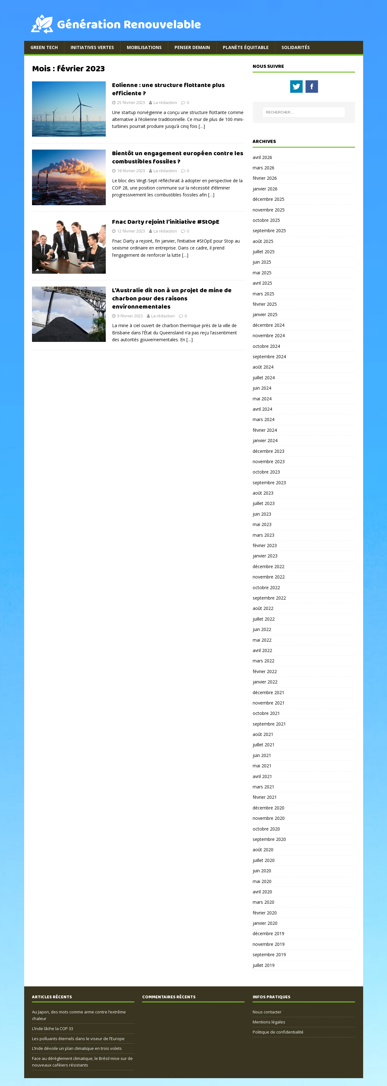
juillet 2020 (264, 860)
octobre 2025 (266, 220)
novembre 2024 (269, 335)
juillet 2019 (264, 965)
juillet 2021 (264, 745)
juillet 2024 (264, 378)
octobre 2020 (266, 829)
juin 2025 (262, 262)
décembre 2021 (268, 692)
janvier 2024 (265, 440)
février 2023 (265, 545)
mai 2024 (262, 399)
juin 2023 (262, 514)
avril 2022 (262, 650)
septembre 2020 (269, 839)
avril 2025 (262, 283)
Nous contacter (267, 1012)
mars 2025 (263, 294)
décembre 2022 (268, 566)
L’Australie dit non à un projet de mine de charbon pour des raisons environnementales (172, 299)
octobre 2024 (266, 346)
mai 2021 (262, 766)
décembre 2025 (268, 199)
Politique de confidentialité (278, 1032)
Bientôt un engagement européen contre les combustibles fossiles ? (177, 158)
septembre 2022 (269, 598)
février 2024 (265, 430)
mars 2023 (263, 535)
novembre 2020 (269, 818)
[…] (202, 126)
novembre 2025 (269, 210)
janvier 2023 (265, 556)
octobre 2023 (266, 472)
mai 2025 (262, 273)
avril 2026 (262, 157)
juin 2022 (262, 629)
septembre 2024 (269, 356)
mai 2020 (262, 881)
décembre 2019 (268, 933)
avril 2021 (262, 776)
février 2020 (265, 913)
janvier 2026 (265, 189)
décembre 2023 (268, 451)
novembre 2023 (269, 461)
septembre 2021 (269, 724)
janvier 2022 (265, 682)
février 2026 (265, 178)
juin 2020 (262, 871)
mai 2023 (262, 524)
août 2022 (263, 608)
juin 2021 (262, 755)
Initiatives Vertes (92, 47)
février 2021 (265, 797)
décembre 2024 (268, 325)
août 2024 (263, 367)
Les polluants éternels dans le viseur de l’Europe (78, 1038)
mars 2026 (263, 168)
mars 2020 (263, 902)
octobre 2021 (266, 713)
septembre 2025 (269, 230)
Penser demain (192, 47)
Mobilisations (144, 47)
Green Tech (44, 47)
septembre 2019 (269, 954)
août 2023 (263, 493)
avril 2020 (262, 892)
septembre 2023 (269, 482)
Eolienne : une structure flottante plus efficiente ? (168, 89)
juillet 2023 (264, 503)
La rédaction (165, 102)
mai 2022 (262, 640)
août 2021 (263, 734)
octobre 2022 (266, 587)
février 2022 (265, 671)
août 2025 (263, 241)
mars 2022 (263, 661)
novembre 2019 (269, 944)
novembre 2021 (269, 703)
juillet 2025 (264, 252)
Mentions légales (269, 1022)
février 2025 (265, 304)
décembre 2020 (268, 808)
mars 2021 (263, 787)
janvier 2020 (265, 923)
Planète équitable (246, 47)
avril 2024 (262, 409)
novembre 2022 (269, 577)
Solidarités (296, 47)
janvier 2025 (265, 314)
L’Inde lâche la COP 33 (52, 1028)
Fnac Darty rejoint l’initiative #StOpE (165, 222)
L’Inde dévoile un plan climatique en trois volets (77, 1048)
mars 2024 (263, 419)
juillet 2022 (264, 619)
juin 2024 (262, 388)
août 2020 (263, 850)
